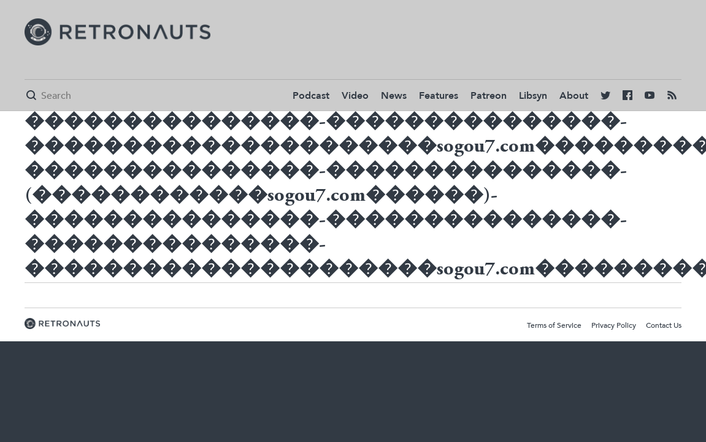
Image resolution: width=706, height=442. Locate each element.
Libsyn (533, 96)
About (573, 96)
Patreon (488, 96)
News (394, 96)
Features (438, 96)
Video (355, 96)
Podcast (311, 96)
